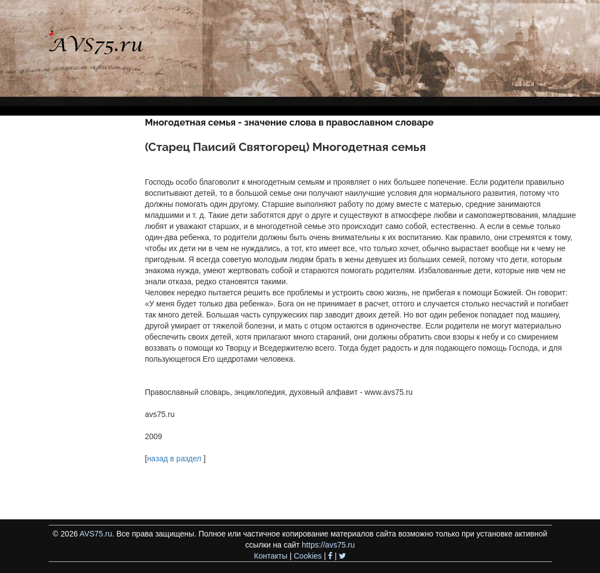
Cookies (308, 555)
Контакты (270, 555)
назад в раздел (174, 458)
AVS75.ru (96, 533)
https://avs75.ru (328, 544)
